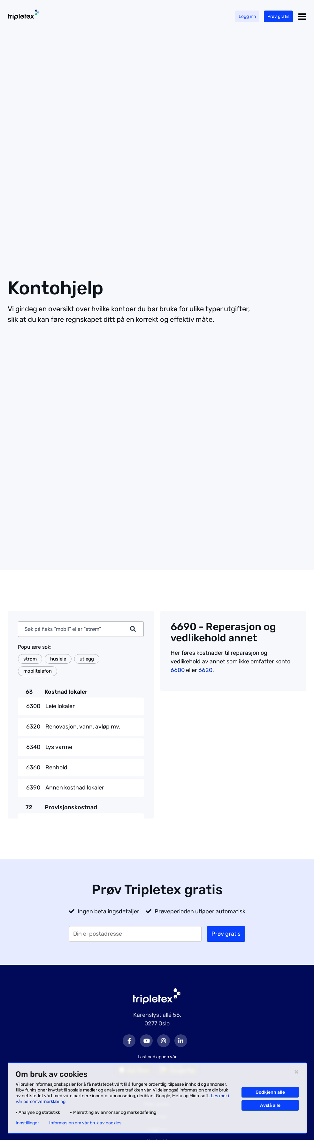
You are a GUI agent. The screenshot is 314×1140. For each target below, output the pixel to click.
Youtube (146, 1040)
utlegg (87, 659)
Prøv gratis (278, 16)
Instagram (163, 1040)
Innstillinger (27, 1123)
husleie (58, 659)
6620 (205, 670)
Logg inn (247, 16)
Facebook (129, 1040)
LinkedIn (180, 1040)
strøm (30, 659)
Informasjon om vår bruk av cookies (85, 1123)
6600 (178, 670)
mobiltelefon (37, 671)
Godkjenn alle (270, 1092)
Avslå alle (270, 1105)
